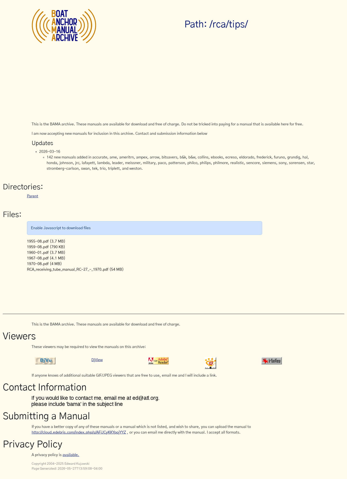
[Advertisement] (173, 86)
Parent (32, 196)
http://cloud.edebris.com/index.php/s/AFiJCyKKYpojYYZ (79, 432)
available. (71, 455)
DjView (97, 360)
